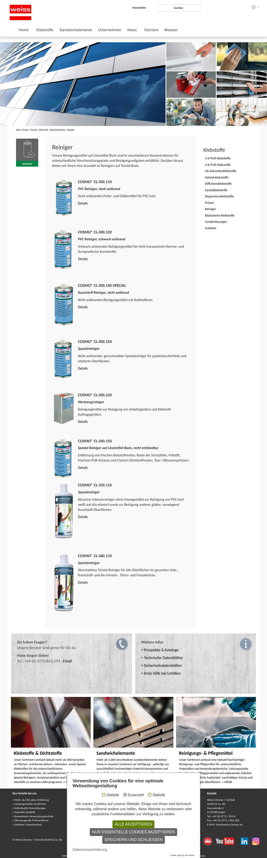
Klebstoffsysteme (57, 129)
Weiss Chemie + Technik (26, 129)
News (132, 30)
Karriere (152, 30)
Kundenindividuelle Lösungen (159, 812)
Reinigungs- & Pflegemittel (206, 753)
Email (67, 661)
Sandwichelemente (76, 30)
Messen (171, 30)
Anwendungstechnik (89, 803)
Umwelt (82, 812)
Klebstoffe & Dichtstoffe (38, 753)
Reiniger (70, 129)
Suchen (178, 8)
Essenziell (136, 836)
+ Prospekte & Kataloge (160, 650)
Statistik (112, 836)
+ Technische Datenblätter (162, 657)
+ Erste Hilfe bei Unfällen (161, 673)
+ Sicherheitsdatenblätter (161, 665)
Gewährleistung (151, 808)
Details (83, 203)
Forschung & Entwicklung (92, 808)
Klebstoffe (45, 30)
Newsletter (139, 8)
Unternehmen (109, 30)
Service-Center (85, 799)
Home (24, 30)
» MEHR (68, 782)
